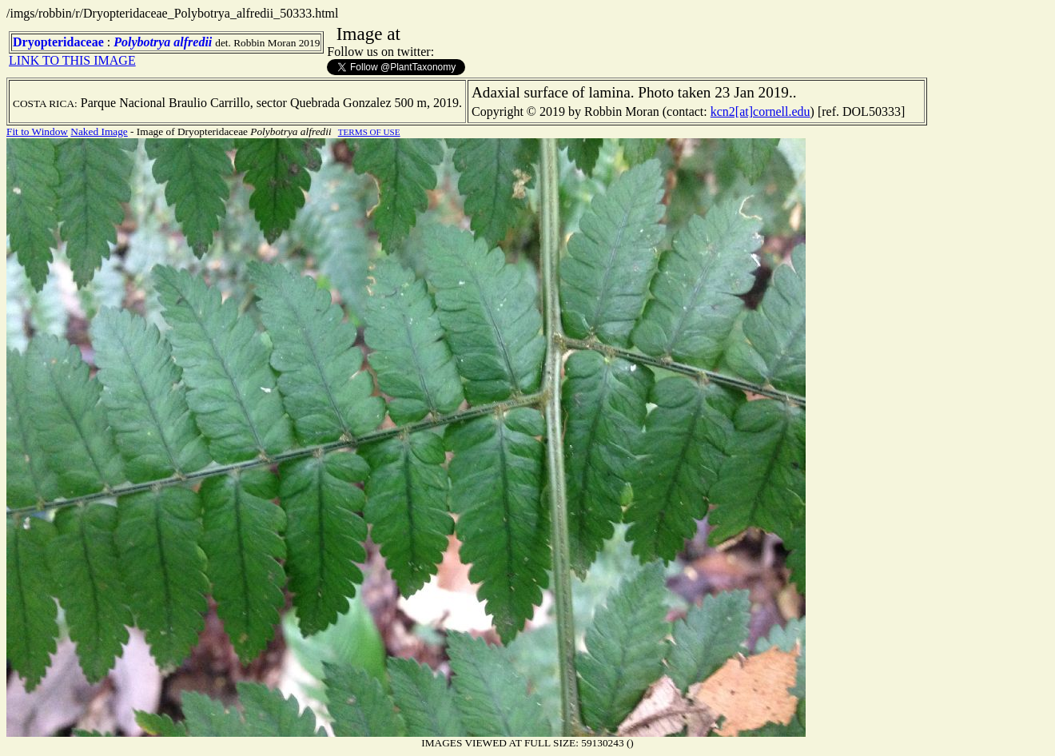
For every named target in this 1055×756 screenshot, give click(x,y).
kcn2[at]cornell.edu (760, 111)
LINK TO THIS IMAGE (72, 60)
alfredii (192, 42)
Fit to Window (37, 131)
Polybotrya (141, 42)
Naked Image (98, 131)
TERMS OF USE (369, 132)
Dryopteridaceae (58, 42)
